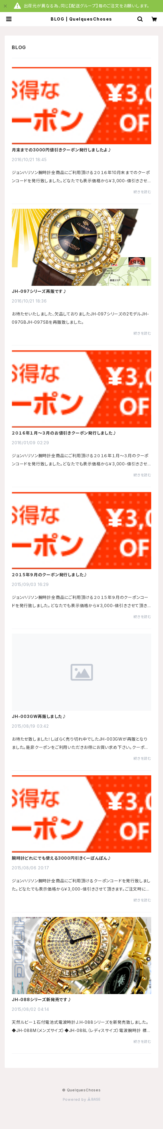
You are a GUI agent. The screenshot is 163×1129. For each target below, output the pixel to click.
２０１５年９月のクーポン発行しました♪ (50, 575)
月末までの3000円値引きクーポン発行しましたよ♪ (62, 150)
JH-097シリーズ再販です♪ (39, 291)
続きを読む (142, 192)
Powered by (82, 1099)
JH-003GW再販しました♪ (39, 716)
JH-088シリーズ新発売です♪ (42, 1000)
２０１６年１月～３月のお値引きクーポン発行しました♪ (64, 433)
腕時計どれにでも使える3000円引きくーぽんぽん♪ (62, 858)
